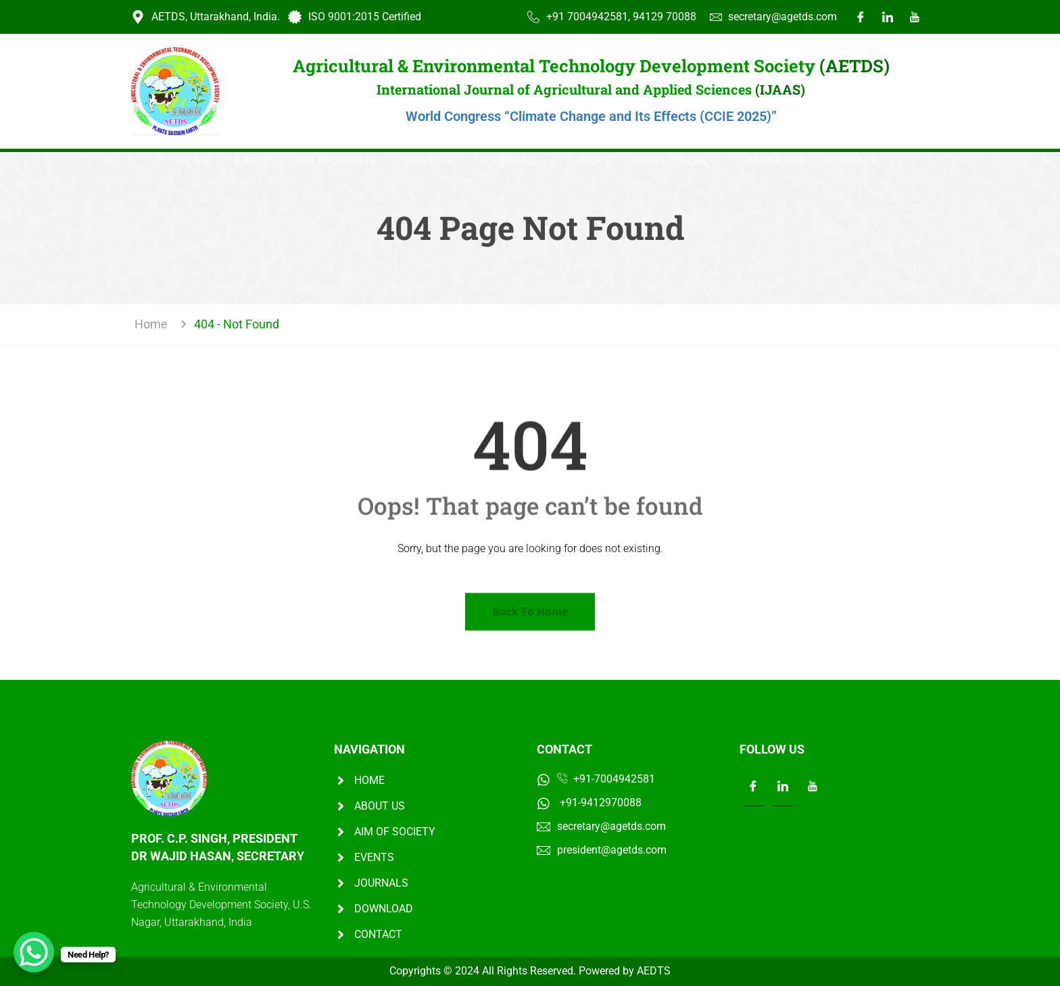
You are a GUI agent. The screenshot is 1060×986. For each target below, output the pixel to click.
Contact (852, 161)
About (252, 161)
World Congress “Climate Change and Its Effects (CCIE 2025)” (591, 116)
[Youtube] (915, 17)
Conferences (676, 161)
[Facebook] (860, 17)
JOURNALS (513, 161)
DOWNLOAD (775, 161)
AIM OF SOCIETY (335, 161)
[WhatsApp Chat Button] (34, 952)
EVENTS (426, 161)
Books (592, 161)
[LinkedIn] (887, 17)
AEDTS (654, 970)
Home (195, 161)
